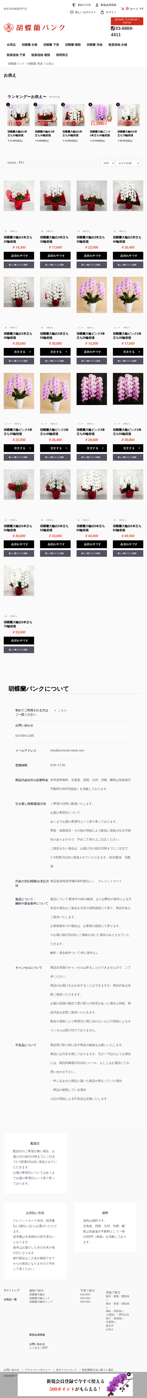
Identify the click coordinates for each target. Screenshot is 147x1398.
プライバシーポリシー (38, 1369)
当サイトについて (66, 1369)
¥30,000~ (85, 1301)
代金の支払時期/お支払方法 (32, 883)
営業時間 (21, 765)
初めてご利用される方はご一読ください (31, 712)
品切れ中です (19, 255)
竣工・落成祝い (115, 1318)
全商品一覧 (10, 1299)
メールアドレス (25, 750)
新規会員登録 (37, 1334)
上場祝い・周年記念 (117, 1314)
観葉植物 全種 (117, 44)
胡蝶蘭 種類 (73, 44)
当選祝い (111, 1321)
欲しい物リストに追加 (18, 265)
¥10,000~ (85, 1294)
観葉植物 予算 (16, 55)
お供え (10, 75)
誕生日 (110, 1325)
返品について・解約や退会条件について (31, 901)
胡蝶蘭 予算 (51, 44)
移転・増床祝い (115, 1311)
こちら (62, 710)
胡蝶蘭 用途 (94, 44)
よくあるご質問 (38, 1347)
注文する (22, 351)
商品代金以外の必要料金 (31, 780)
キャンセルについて (28, 967)
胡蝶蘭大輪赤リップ (41, 1301)
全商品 (11, 44)
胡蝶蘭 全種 (29, 44)
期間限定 (62, 55)
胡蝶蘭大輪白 (37, 1294)
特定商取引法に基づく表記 (97, 1369)
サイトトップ (11, 1290)
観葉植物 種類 (40, 55)
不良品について (25, 1045)
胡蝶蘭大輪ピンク (39, 1298)
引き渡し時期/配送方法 (30, 803)
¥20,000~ (85, 1298)
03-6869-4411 (122, 31)
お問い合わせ (24, 725)
